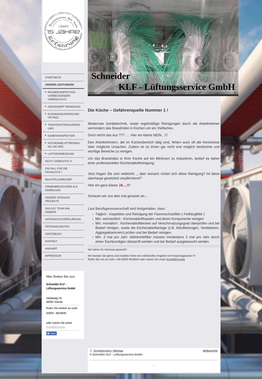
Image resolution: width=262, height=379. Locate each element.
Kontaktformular (55, 326)
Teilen (51, 333)
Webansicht (210, 350)
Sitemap (118, 350)
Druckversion (100, 350)
